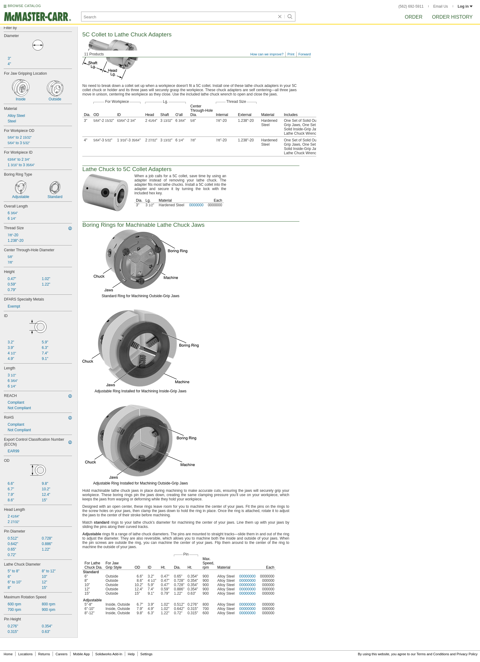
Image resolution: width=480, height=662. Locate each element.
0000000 (196, 205)
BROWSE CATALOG (24, 6)
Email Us (440, 6)
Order (413, 17)
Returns (44, 654)
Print (290, 54)
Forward (304, 54)
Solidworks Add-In (108, 654)
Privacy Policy (467, 654)
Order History (452, 17)
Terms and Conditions (433, 654)
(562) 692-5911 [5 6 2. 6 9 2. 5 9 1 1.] (411, 6)
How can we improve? (266, 54)
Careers (61, 654)
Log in (465, 6)
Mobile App (81, 654)
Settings (146, 654)
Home (8, 654)
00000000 (247, 576)
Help (131, 654)
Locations (25, 654)
